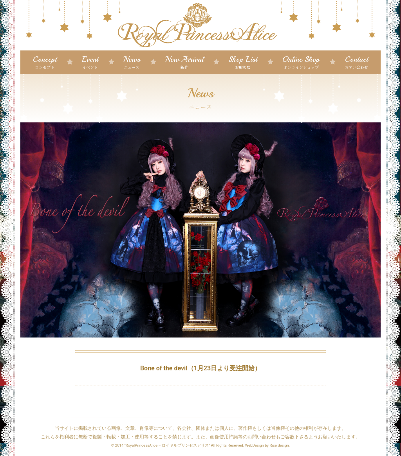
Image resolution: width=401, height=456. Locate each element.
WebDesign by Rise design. (267, 445)
